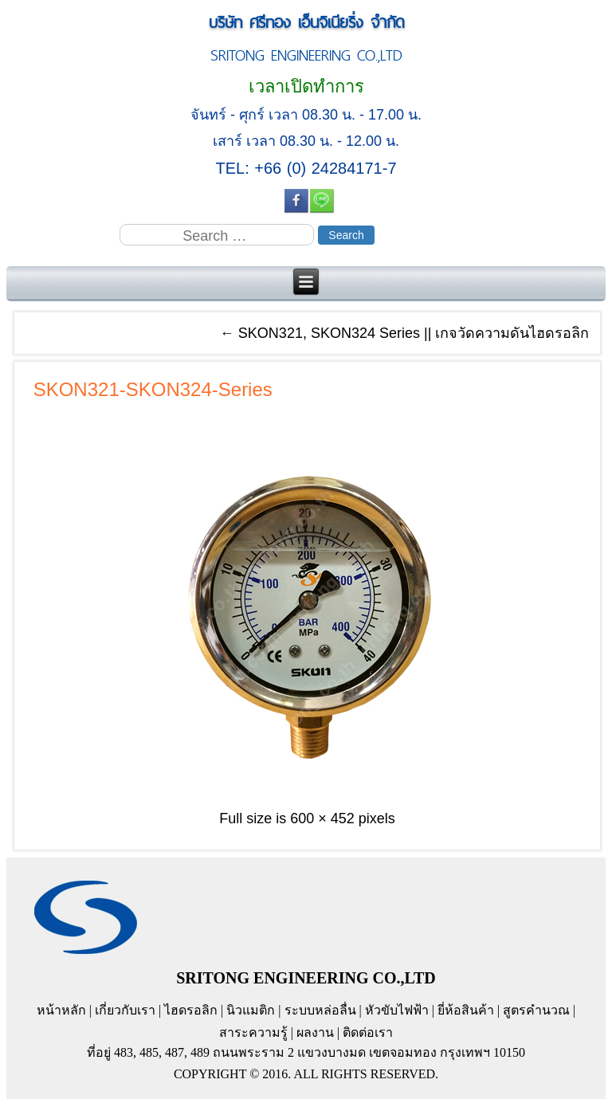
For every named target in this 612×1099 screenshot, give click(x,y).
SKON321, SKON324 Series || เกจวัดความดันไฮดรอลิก (404, 333)
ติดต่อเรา (368, 1032)
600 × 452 (322, 818)
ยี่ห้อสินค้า (465, 1010)
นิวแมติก (250, 1010)
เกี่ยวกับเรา (125, 1010)
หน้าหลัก (61, 1010)
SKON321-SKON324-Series (153, 389)
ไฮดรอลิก (191, 1010)
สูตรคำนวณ (536, 1010)
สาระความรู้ (253, 1032)
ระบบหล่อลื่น (320, 1010)
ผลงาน (315, 1032)
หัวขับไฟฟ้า (397, 1010)
